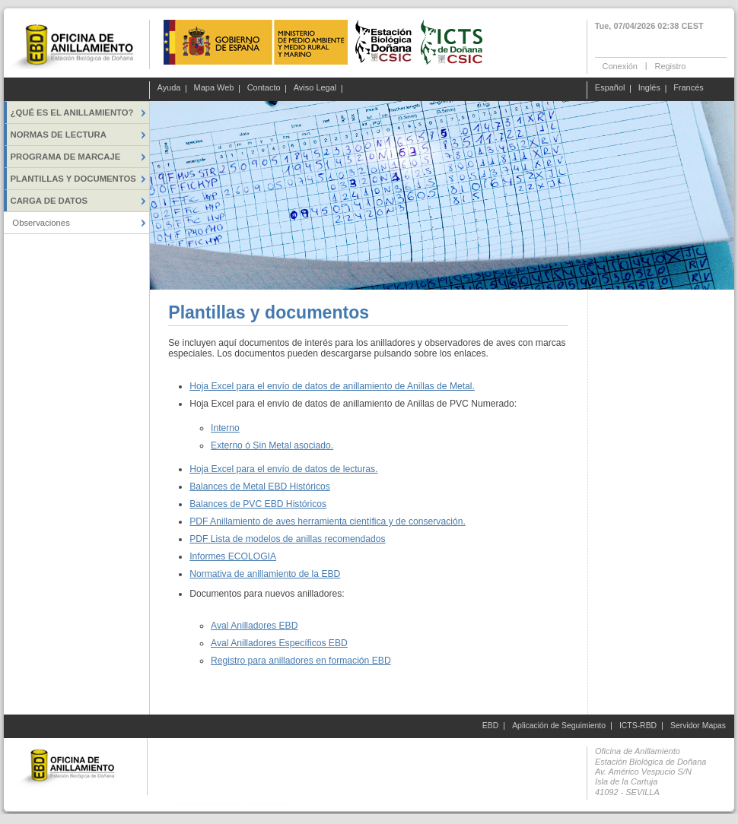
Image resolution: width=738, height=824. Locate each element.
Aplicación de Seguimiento (559, 725)
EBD (490, 725)
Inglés (649, 88)
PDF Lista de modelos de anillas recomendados (287, 539)
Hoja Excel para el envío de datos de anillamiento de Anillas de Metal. (332, 386)
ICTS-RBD (638, 725)
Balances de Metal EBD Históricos (259, 486)
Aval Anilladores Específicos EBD (279, 643)
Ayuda (169, 88)
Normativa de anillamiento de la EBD (264, 574)
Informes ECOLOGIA (232, 556)
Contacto (264, 88)
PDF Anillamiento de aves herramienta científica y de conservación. (327, 521)
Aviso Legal (315, 88)
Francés (688, 88)
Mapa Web (214, 88)
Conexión (620, 65)
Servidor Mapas (698, 725)
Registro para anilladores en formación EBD (301, 660)
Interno (225, 428)
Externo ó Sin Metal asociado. (272, 445)
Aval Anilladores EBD (254, 625)
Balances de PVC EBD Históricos (257, 504)
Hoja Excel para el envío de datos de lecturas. (283, 469)
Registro (670, 65)
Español (610, 88)
